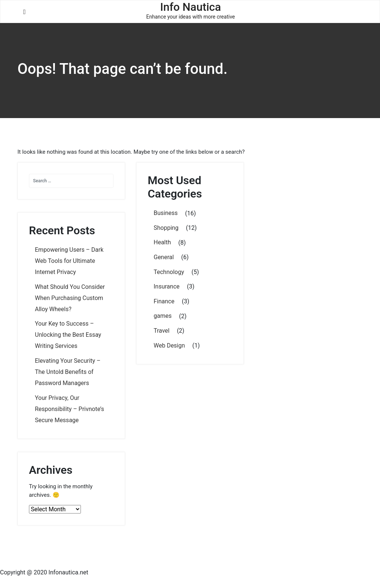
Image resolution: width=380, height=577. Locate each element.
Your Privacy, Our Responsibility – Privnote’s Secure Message (69, 409)
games (162, 315)
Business (166, 212)
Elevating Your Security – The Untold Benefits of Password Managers (68, 372)
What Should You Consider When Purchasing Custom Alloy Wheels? (70, 298)
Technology (169, 272)
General (164, 257)
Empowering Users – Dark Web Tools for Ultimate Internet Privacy (69, 261)
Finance (164, 301)
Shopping (166, 227)
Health (162, 242)
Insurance (167, 286)
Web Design (169, 345)
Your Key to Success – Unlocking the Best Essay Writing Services (68, 334)
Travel (162, 330)
